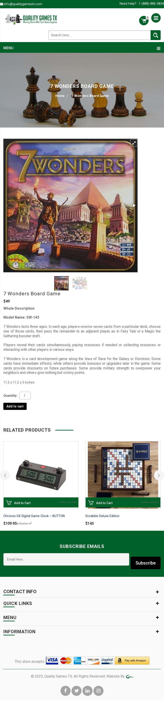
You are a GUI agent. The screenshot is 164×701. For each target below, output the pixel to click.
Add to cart (15, 407)
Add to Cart (8, 505)
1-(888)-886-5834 (151, 4)
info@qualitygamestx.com (23, 4)
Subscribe (146, 560)
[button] (133, 143)
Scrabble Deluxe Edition (102, 517)
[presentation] (5, 476)
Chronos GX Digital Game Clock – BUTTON (34, 517)
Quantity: (10, 396)
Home (60, 96)
